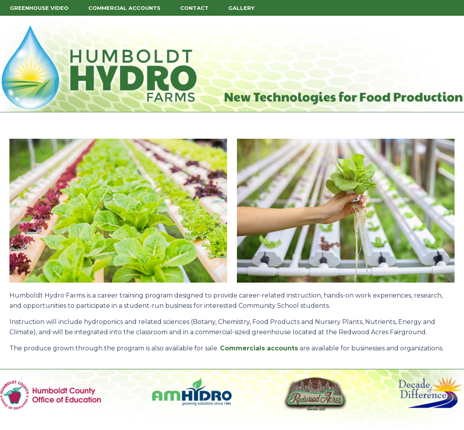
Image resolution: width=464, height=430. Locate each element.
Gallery (241, 8)
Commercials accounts (259, 348)
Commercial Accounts (124, 8)
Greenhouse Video (39, 8)
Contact (194, 8)
